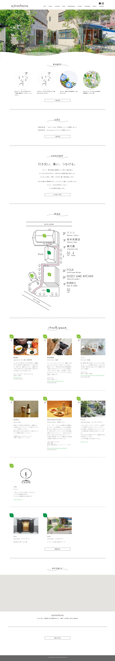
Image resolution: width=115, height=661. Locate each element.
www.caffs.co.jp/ (18, 499)
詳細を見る (57, 549)
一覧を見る (57, 100)
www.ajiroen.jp (18, 377)
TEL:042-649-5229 (51, 449)
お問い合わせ (57, 638)
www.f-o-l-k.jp (84, 441)
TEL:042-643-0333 (18, 379)
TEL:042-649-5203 (85, 377)
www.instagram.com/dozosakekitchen (57, 448)
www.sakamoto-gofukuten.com (55, 381)
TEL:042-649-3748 (51, 382)
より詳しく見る (57, 194)
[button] (57, 591)
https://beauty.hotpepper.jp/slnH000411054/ (92, 375)
